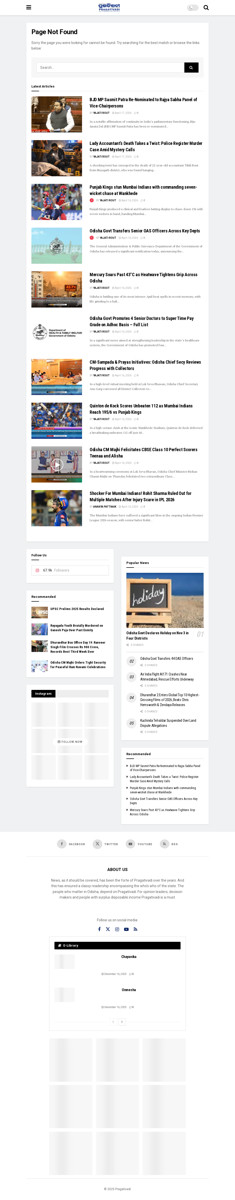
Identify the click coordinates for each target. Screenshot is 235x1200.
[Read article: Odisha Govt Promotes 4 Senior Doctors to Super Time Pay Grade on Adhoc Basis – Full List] (56, 333)
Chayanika (128, 957)
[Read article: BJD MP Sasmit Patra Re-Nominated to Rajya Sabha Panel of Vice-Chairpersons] (56, 114)
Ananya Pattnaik (104, 506)
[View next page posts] (122, 1022)
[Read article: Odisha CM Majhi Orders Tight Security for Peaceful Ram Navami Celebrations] (39, 666)
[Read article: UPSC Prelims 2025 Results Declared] (39, 612)
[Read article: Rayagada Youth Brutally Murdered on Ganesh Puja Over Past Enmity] (39, 629)
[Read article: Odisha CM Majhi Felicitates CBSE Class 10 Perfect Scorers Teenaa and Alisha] (56, 464)
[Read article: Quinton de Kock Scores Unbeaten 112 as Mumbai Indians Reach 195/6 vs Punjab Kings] (56, 421)
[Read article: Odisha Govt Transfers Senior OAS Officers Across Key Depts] (56, 246)
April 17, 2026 (121, 113)
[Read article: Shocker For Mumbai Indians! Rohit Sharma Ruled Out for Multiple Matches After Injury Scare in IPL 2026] (56, 508)
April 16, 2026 (128, 200)
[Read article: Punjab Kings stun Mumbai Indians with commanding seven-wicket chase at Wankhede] (56, 202)
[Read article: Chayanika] (64, 961)
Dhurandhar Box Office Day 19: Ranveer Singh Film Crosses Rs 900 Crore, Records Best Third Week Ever (77, 647)
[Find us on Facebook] (71, 843)
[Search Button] (206, 7)
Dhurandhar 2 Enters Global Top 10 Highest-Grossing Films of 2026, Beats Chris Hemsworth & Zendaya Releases (169, 700)
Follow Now (70, 742)
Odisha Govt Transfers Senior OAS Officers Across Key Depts (145, 230)
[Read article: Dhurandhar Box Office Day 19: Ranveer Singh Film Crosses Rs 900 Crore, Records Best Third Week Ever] (39, 646)
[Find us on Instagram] (117, 929)
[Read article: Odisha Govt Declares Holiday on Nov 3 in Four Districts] (165, 600)
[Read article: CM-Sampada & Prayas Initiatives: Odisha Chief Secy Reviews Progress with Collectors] (56, 377)
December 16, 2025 (114, 974)
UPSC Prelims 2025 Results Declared (77, 609)
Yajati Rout (101, 113)
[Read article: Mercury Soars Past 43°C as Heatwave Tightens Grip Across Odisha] (56, 289)
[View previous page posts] (113, 1022)
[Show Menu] (28, 7)
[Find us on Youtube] (139, 843)
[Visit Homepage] (109, 8)
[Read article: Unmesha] (64, 995)
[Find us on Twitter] (105, 844)
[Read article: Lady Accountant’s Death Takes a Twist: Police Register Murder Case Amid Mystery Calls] (56, 158)
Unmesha (129, 990)
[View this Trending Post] (92, 200)
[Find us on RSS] (169, 843)
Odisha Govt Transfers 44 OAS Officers (166, 659)
